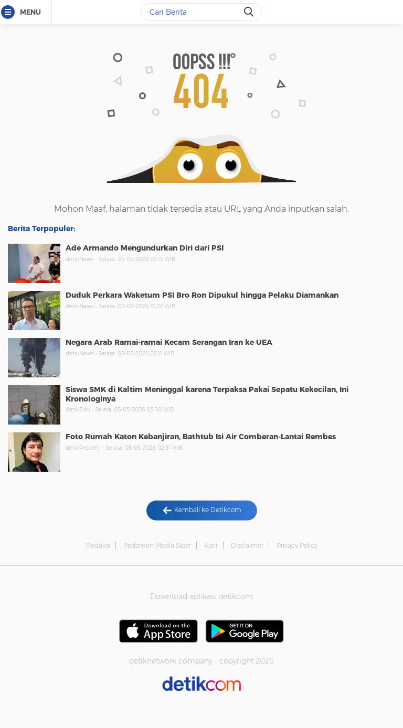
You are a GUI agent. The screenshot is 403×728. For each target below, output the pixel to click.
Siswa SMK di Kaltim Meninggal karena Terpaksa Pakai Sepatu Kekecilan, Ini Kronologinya (207, 394)
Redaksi (98, 545)
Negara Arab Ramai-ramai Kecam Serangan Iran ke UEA (169, 342)
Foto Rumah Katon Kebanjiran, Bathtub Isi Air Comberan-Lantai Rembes (201, 436)
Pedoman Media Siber (157, 545)
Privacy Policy (297, 545)
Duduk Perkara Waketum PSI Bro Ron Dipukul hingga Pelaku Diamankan (202, 295)
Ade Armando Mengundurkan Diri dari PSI (145, 248)
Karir (211, 545)
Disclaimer (247, 545)
